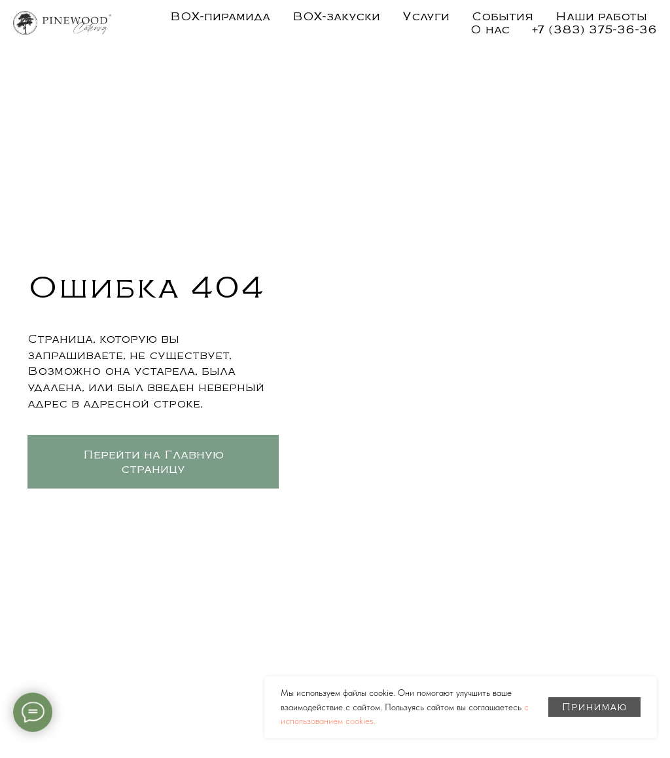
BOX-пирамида (220, 16)
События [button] (502, 16)
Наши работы (601, 16)
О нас (490, 29)
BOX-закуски (336, 16)
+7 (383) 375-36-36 (594, 29)
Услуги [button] (426, 16)
